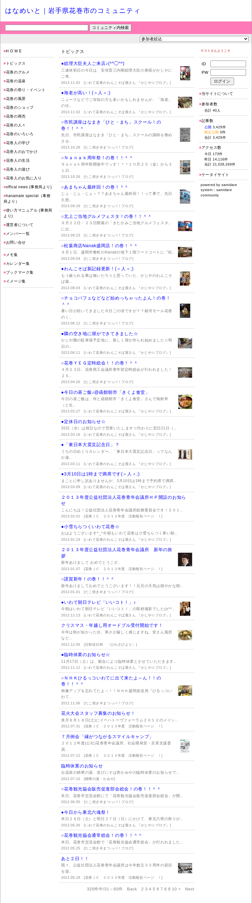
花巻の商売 (16, 116)
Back (132, 889)
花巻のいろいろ (20, 134)
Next (189, 889)
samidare (229, 185)
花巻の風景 (16, 98)
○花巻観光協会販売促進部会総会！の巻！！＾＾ (111, 788)
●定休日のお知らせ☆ (83, 421)
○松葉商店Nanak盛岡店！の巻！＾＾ (99, 245)
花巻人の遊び (18, 169)
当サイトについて (217, 93)
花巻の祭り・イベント (26, 90)
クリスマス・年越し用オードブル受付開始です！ (112, 625)
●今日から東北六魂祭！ (85, 812)
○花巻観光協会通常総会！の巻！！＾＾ (102, 835)
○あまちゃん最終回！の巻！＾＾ (95, 186)
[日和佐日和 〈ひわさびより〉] (110, 644)
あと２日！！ (75, 858)
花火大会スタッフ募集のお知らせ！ (98, 713)
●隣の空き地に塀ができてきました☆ (99, 333)
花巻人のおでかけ (22, 151)
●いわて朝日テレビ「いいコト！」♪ (98, 602)
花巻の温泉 (16, 81)
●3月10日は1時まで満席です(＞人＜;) (100, 473)
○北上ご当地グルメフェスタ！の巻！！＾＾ (106, 216)
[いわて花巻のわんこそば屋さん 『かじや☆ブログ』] (127, 82)
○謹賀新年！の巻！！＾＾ (88, 578)
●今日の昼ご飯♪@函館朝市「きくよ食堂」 (105, 392)
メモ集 (12, 255)
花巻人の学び (18, 143)
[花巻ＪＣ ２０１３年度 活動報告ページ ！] (123, 516)
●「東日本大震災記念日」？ (90, 444)
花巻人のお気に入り (24, 178)
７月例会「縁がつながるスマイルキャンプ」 (107, 736)
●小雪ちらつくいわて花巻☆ (90, 526)
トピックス (16, 63)
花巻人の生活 (18, 160)
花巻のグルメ (18, 72)
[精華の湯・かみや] (99, 779)
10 (174, 889)
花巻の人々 (16, 125)
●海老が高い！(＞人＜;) (86, 92)
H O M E (14, 51)
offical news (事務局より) (29, 187)
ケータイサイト (215, 174)
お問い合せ (16, 242)
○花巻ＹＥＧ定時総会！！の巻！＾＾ (99, 362)
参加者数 (208, 104)
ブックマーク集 (20, 272)
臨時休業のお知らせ (82, 765)
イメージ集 (16, 281)
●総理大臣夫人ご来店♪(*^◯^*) (92, 63)
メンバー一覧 (18, 233)
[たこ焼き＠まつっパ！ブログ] (108, 147)
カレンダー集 (18, 263)
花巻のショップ (20, 107)
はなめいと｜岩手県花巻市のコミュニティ (73, 10)
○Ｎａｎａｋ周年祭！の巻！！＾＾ (97, 157)
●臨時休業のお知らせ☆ (85, 654)
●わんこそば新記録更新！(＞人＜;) (97, 268)
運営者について (20, 225)
